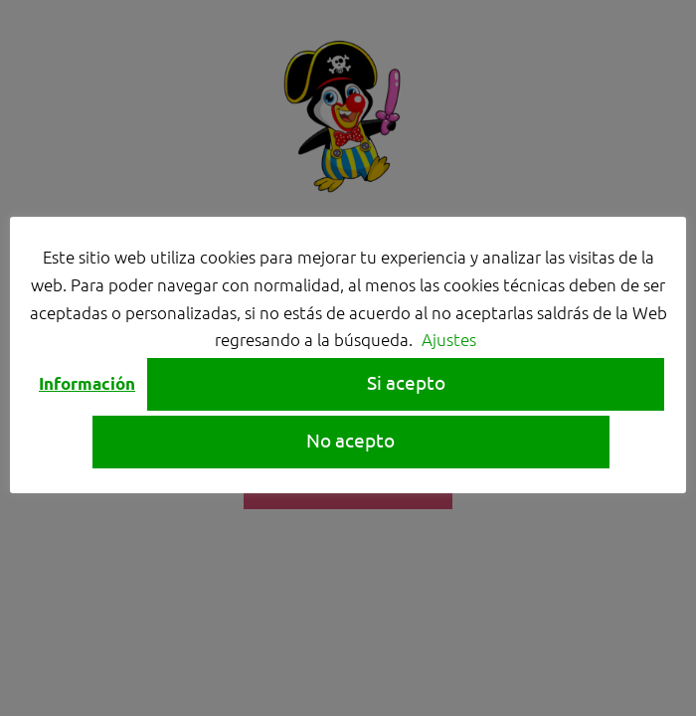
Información (87, 383)
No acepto (350, 439)
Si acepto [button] (406, 382)
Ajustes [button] (449, 339)
